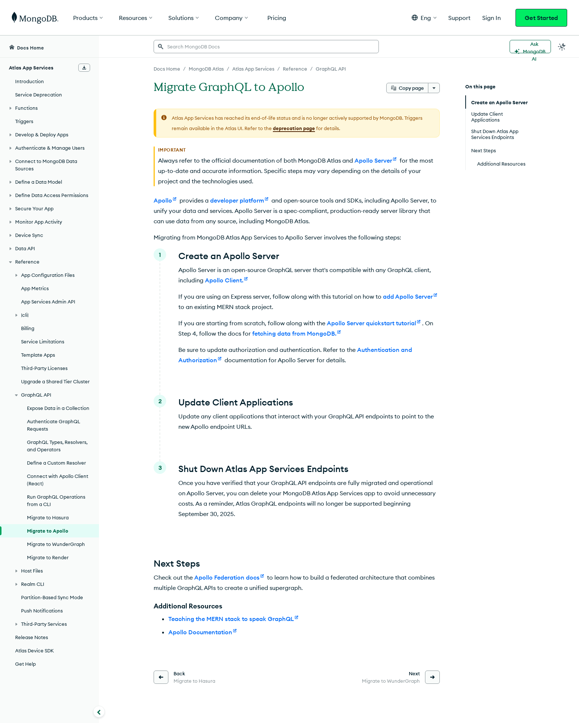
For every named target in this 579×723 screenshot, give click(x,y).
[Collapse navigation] (99, 711)
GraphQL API (331, 69)
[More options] (434, 88)
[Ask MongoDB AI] (530, 46)
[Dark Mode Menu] (562, 46)
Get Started (541, 17)
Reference (295, 69)
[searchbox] (266, 46)
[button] (424, 17)
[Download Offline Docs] (84, 68)
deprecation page (294, 128)
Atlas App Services (253, 69)
